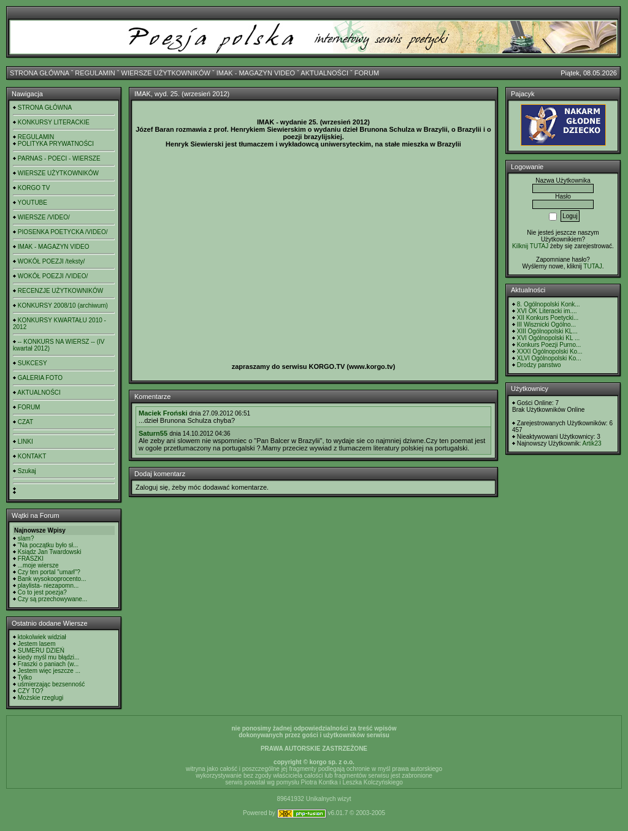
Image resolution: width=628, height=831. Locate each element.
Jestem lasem (37, 643)
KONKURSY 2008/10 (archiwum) (63, 305)
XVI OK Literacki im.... (547, 311)
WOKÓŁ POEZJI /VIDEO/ (53, 276)
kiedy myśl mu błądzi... (49, 657)
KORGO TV (34, 187)
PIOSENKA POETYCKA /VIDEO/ (63, 232)
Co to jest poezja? (42, 592)
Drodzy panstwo (539, 365)
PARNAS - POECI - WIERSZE (59, 158)
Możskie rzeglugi (40, 697)
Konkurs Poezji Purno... (549, 344)
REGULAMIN (95, 73)
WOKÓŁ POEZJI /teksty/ (51, 261)
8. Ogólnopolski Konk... (548, 304)
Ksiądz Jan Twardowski (50, 551)
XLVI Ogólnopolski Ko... (549, 358)
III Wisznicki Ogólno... (546, 324)
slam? (26, 538)
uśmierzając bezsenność (51, 684)
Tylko (25, 677)
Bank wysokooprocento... (52, 578)
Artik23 (591, 443)
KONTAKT (32, 456)
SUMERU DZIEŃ (41, 650)
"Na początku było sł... (48, 545)
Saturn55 (153, 433)
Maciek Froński (163, 413)
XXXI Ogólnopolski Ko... (550, 351)
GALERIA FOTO (40, 377)
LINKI (25, 441)
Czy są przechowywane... (52, 599)
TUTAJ (592, 266)
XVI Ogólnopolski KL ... (548, 338)
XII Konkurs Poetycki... (548, 317)
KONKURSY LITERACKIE (54, 122)
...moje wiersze (38, 565)
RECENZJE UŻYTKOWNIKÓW (60, 290)
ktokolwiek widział (42, 637)
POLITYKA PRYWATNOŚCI (56, 143)
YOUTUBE (32, 202)
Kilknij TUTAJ (530, 246)
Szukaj (27, 471)
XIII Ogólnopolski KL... (547, 331)
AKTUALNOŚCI (324, 73)
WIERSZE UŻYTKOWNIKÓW (165, 73)
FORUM (366, 73)
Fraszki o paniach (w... (48, 664)
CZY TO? (31, 691)
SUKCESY (32, 363)
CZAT (25, 422)
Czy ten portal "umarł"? (49, 572)
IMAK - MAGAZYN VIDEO (255, 73)
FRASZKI (31, 558)
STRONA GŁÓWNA (39, 73)
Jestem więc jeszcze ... (49, 670)
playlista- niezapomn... (48, 585)
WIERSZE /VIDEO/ (44, 217)
